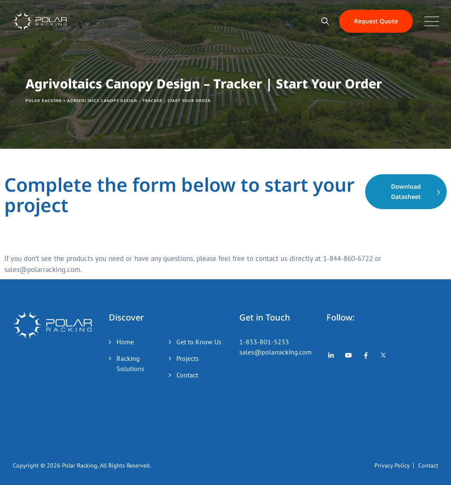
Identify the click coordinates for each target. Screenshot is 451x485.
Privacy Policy (392, 465)
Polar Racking (79, 465)
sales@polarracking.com (275, 352)
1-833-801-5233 (264, 342)
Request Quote (376, 21)
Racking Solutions (130, 363)
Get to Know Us (198, 342)
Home (125, 342)
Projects (187, 358)
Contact (187, 375)
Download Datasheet (406, 191)
